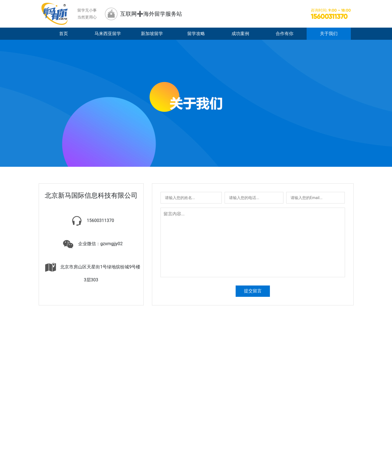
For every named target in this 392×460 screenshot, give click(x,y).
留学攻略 (196, 33)
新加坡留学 (152, 33)
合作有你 (284, 33)
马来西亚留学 (107, 33)
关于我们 (329, 33)
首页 (63, 33)
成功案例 (240, 33)
